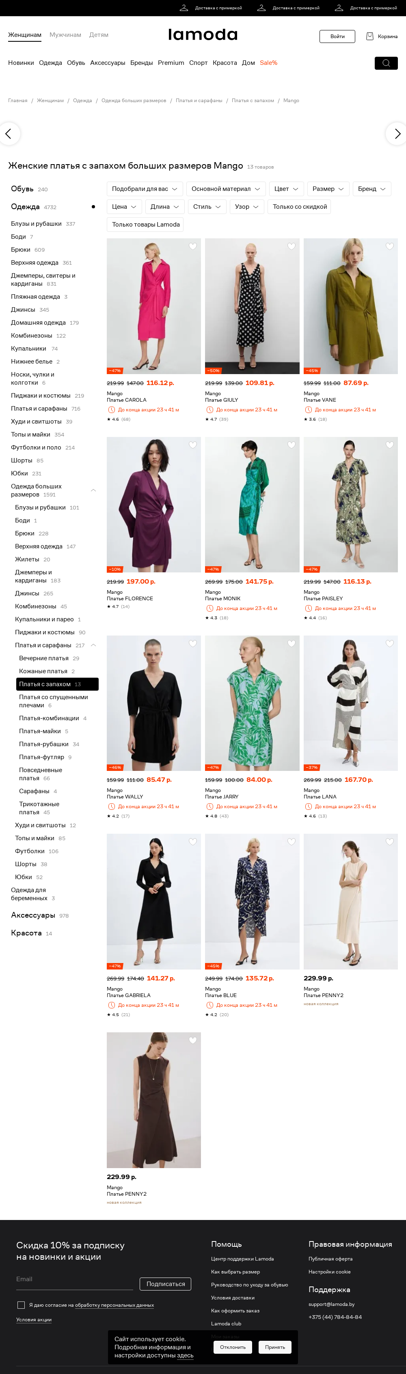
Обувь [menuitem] (76, 63)
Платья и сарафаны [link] (199, 100)
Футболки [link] (30, 851)
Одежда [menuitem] (50, 63)
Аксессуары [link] (33, 915)
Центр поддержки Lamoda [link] (242, 1259)
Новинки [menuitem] (21, 63)
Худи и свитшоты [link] (36, 421)
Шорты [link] (21, 460)
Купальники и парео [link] (44, 619)
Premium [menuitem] (171, 63)
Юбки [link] (19, 473)
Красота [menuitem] (225, 63)
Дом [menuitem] (248, 63)
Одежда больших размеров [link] (134, 100)
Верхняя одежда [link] (34, 263)
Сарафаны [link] (34, 791)
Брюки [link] (20, 250)
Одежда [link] (82, 100)
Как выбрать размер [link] (235, 1272)
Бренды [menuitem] (141, 63)
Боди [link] (18, 237)
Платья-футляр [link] (41, 757)
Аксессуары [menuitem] (107, 63)
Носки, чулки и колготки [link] (32, 378)
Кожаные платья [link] (43, 671)
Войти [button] (337, 36)
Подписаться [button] (166, 1273)
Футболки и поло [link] (36, 447)
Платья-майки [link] (40, 731)
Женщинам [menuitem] (24, 35)
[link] (212, 8)
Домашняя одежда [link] (38, 323)
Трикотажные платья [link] (39, 808)
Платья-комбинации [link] (49, 718)
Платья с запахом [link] (253, 100)
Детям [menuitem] (98, 35)
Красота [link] (26, 932)
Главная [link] (18, 100)
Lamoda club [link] (226, 1323)
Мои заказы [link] (225, 1336)
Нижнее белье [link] (31, 361)
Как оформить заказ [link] (235, 1311)
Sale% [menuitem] (268, 63)
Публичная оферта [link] (331, 1259)
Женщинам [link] (50, 100)
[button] (386, 63)
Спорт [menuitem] (198, 63)
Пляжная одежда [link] (35, 297)
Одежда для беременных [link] (29, 894)
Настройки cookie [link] (330, 1272)
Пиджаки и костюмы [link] (41, 396)
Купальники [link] (29, 349)
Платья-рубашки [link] (44, 744)
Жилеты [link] (27, 559)
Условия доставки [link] (233, 1298)
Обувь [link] (22, 188)
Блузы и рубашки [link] (36, 224)
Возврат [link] (221, 1349)
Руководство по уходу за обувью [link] (249, 1285)
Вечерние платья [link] (44, 658)
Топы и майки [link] (30, 434)
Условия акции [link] (34, 1291)
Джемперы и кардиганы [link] (33, 576)
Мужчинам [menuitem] (65, 35)
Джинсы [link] (23, 310)
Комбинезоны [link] (31, 336)
